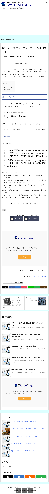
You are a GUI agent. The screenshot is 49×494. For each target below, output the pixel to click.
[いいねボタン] (4, 210)
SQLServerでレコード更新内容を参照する (23, 346)
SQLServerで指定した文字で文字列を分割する (23, 443)
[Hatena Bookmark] (18, 287)
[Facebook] (12, 287)
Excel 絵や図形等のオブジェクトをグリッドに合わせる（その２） (28, 428)
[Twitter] (5, 287)
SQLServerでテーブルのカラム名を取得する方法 (23, 451)
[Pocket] (24, 287)
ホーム (4, 39)
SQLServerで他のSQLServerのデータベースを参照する (25, 436)
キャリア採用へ (30, 218)
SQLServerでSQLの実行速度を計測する (23, 369)
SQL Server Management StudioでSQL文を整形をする (25, 421)
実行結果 (7, 89)
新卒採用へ (15, 218)
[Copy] (43, 287)
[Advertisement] (24, 23)
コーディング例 (8, 87)
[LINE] (31, 287)
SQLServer (24, 56)
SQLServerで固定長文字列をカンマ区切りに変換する (27, 357)
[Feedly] (37, 287)
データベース (12, 39)
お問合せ (24, 257)
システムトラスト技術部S (39, 276)
